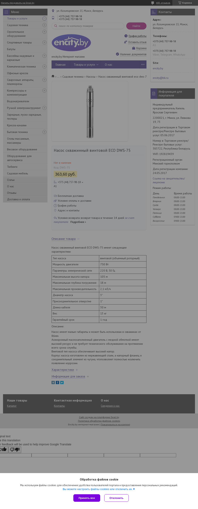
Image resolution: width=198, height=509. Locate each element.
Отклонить (116, 498)
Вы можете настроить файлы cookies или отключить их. (98, 489)
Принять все (87, 498)
